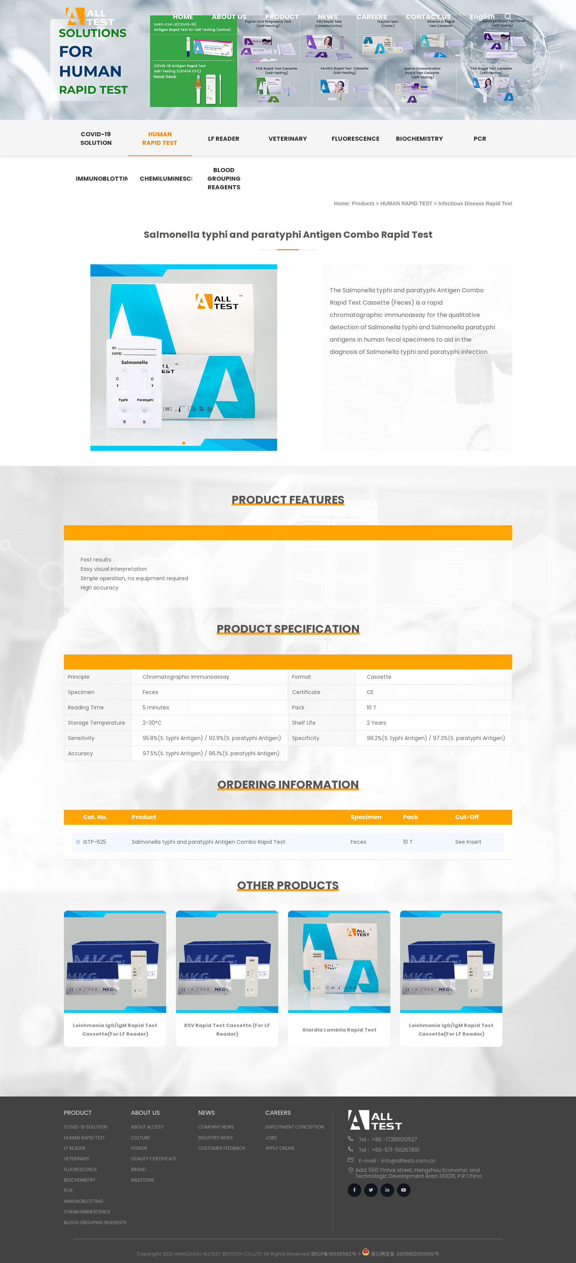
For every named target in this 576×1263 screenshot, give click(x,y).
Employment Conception (295, 1127)
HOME (183, 16)
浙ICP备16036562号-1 (335, 1253)
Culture (140, 1138)
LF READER (75, 1148)
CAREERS (371, 16)
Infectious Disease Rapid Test (475, 203)
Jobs (271, 1138)
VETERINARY (76, 1158)
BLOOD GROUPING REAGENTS (95, 1222)
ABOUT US (229, 16)
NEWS (328, 16)
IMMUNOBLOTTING (83, 1201)
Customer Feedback (221, 1148)
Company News (216, 1127)
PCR (68, 1190)
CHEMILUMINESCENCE (87, 1211)
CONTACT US (428, 16)
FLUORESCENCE (80, 1169)
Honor (139, 1148)
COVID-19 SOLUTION (86, 1127)
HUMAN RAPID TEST (406, 203)
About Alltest (147, 1127)
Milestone (142, 1180)
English (482, 16)
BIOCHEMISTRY (80, 1180)
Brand (138, 1169)
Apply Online (280, 1148)
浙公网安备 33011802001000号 (400, 1253)
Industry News (215, 1138)
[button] (183, 443)
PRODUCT (282, 16)
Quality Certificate (154, 1158)
